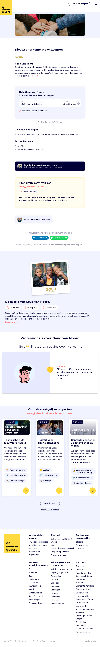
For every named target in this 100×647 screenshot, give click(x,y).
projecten (27, 245)
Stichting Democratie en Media (85, 611)
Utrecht (54, 600)
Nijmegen (55, 593)
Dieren (31, 576)
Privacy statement (59, 555)
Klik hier (58, 122)
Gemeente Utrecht (84, 589)
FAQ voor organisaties (38, 542)
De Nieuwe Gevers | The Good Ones (30, 641)
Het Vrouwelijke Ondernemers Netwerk (86, 598)
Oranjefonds (81, 606)
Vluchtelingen (34, 600)
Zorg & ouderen (35, 603)
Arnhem (54, 579)
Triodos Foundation (84, 628)
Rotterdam (56, 597)
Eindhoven (55, 586)
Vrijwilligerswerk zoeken (61, 569)
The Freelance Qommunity (82, 624)
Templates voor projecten (83, 547)
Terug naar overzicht (50, 515)
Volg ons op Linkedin (60, 552)
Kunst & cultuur (35, 593)
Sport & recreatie (36, 596)
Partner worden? (83, 632)
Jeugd (31, 589)
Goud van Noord (40, 245)
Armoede (33, 572)
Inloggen (79, 542)
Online (31, 569)
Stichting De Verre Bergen (84, 617)
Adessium (80, 566)
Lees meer (11, 328)
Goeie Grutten (82, 593)
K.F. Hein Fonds (82, 602)
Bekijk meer (50, 509)
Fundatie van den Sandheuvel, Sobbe (84, 575)
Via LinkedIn (40, 237)
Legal (53, 641)
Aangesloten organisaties (34, 553)
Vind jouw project (79, 4)
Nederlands (90, 641)
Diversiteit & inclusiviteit (34, 581)
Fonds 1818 (80, 570)
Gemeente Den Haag (85, 586)
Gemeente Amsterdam (81, 581)
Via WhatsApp (59, 237)
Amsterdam (56, 576)
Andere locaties (58, 603)
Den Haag (55, 583)
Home (18, 245)
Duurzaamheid (35, 586)
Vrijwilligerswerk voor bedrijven (38, 547)
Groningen (55, 590)
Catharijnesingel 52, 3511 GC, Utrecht (61, 540)
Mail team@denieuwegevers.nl (62, 547)
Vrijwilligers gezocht (60, 572)
